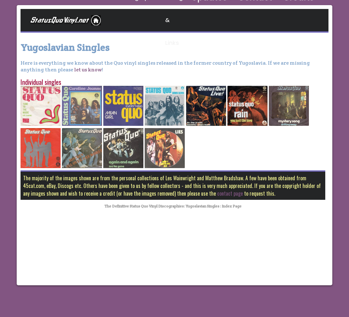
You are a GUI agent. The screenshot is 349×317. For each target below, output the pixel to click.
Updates (235, 20)
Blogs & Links (194, 20)
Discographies (144, 20)
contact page (230, 193)
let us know (87, 69)
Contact (270, 20)
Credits (303, 20)
